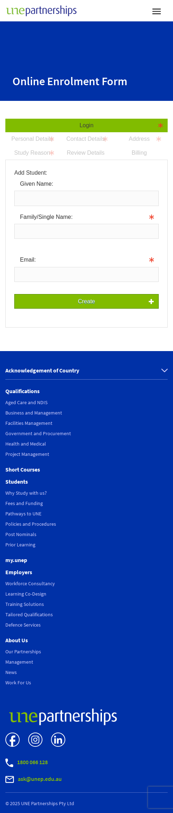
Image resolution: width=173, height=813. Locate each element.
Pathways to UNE (23, 513)
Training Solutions (24, 604)
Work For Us (18, 682)
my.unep (16, 560)
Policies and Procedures (30, 524)
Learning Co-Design (25, 594)
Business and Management (33, 413)
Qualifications (22, 391)
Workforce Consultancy (30, 583)
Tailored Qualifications (29, 614)
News (11, 672)
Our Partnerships (23, 651)
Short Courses (22, 469)
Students (16, 481)
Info (19, 244)
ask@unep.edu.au (33, 779)
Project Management (27, 454)
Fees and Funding (24, 503)
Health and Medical (25, 444)
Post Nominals (20, 534)
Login (86, 125)
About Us (16, 640)
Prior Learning (20, 544)
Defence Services (23, 625)
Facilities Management (28, 423)
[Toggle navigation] (156, 10)
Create (86, 301)
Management (19, 662)
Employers (18, 572)
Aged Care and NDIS (26, 402)
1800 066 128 (26, 762)
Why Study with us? (26, 493)
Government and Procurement (38, 433)
